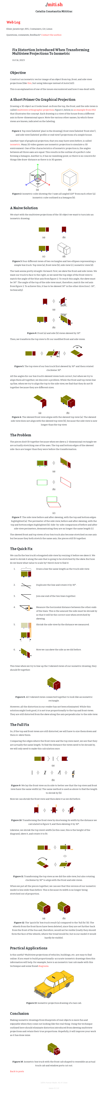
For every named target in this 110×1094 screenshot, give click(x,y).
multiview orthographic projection (35, 110)
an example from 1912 (84, 110)
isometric (15, 144)
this (29, 83)
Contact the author (51, 35)
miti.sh (55, 4)
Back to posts (17, 1071)
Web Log (13, 22)
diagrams (43, 966)
